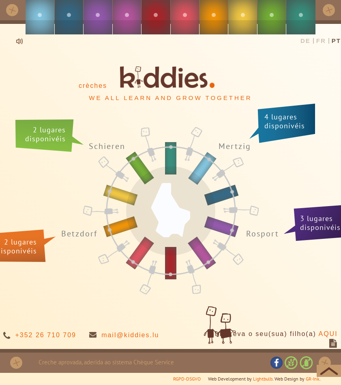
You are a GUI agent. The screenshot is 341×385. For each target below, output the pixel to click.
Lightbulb (262, 379)
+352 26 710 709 (45, 335)
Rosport (262, 234)
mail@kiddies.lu (130, 335)
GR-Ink (313, 379)
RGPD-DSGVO (187, 379)
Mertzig (235, 145)
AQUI (327, 333)
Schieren (107, 146)
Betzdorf (79, 234)
